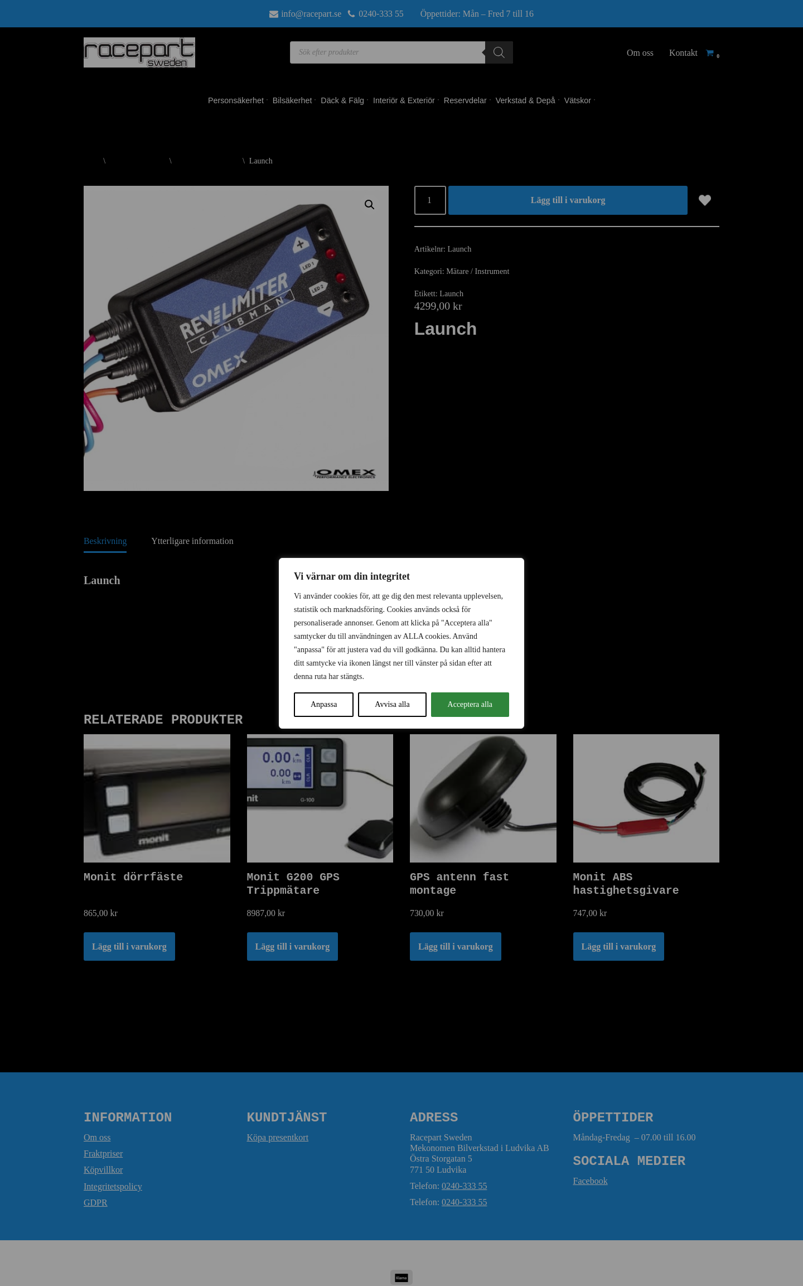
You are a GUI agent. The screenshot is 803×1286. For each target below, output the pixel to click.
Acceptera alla (470, 704)
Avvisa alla (392, 704)
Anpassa (324, 704)
